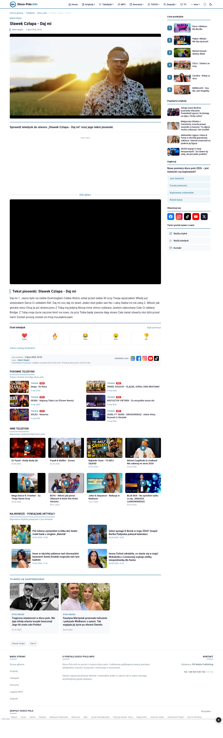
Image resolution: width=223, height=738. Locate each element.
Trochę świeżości (178, 185)
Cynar (23, 717)
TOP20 (153, 4)
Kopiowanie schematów (182, 192)
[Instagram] (144, 358)
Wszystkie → (207, 711)
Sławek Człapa (18, 643)
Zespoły (169, 4)
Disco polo (42, 13)
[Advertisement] (85, 164)
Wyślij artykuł (178, 233)
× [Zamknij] (219, 720)
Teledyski (106, 4)
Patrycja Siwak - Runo (123, 717)
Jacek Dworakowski (100, 717)
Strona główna (16, 13)
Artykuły (88, 4)
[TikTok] (156, 358)
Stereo (33, 717)
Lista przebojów (175, 16)
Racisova (76, 717)
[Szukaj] (205, 4)
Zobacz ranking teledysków (22, 348)
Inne (195, 4)
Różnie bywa (176, 199)
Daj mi (33, 643)
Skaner (14, 717)
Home (73, 4)
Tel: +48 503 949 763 (198, 672)
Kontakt (175, 247)
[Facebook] (138, 358)
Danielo (42, 717)
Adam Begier (17, 30)
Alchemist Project (176, 717)
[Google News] (132, 358)
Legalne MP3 (16, 692)
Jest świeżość (177, 178)
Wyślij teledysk (179, 240)
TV (183, 4)
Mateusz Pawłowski (58, 717)
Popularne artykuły (177, 101)
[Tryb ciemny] (210, 4)
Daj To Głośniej (194, 717)
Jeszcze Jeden (157, 717)
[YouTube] (150, 358)
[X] (204, 216)
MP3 (121, 4)
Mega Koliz (142, 717)
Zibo (85, 717)
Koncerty (136, 4)
